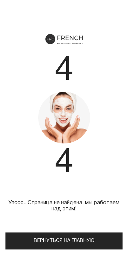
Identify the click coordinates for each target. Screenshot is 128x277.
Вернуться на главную (64, 241)
